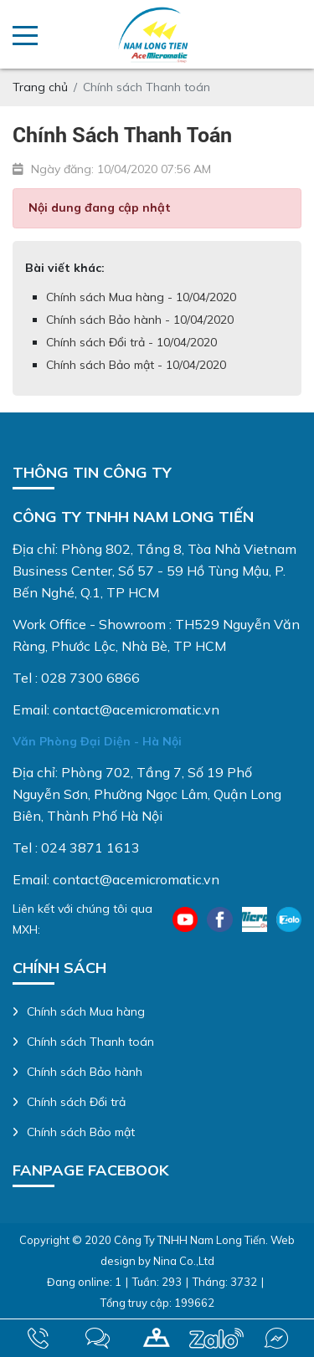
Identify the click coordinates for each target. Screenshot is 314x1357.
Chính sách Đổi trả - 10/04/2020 (131, 342)
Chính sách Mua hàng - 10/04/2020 (141, 297)
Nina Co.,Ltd (183, 1260)
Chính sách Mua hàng (86, 1011)
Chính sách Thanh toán (90, 1041)
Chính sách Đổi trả (76, 1101)
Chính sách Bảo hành (84, 1071)
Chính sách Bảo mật (81, 1131)
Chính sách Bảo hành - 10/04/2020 (140, 319)
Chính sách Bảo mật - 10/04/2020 (136, 364)
